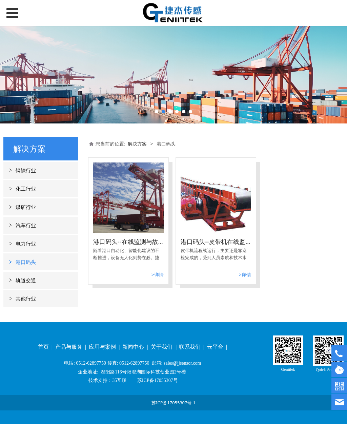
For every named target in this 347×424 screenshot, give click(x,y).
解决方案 (137, 143)
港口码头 (26, 261)
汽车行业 (26, 225)
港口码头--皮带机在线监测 (216, 241)
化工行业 (26, 188)
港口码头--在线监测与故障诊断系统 (141, 241)
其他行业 (26, 298)
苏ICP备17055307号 (157, 380)
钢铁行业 (26, 170)
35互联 (119, 380)
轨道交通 (26, 280)
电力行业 (26, 243)
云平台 (216, 347)
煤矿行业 (26, 207)
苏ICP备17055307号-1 (173, 403)
